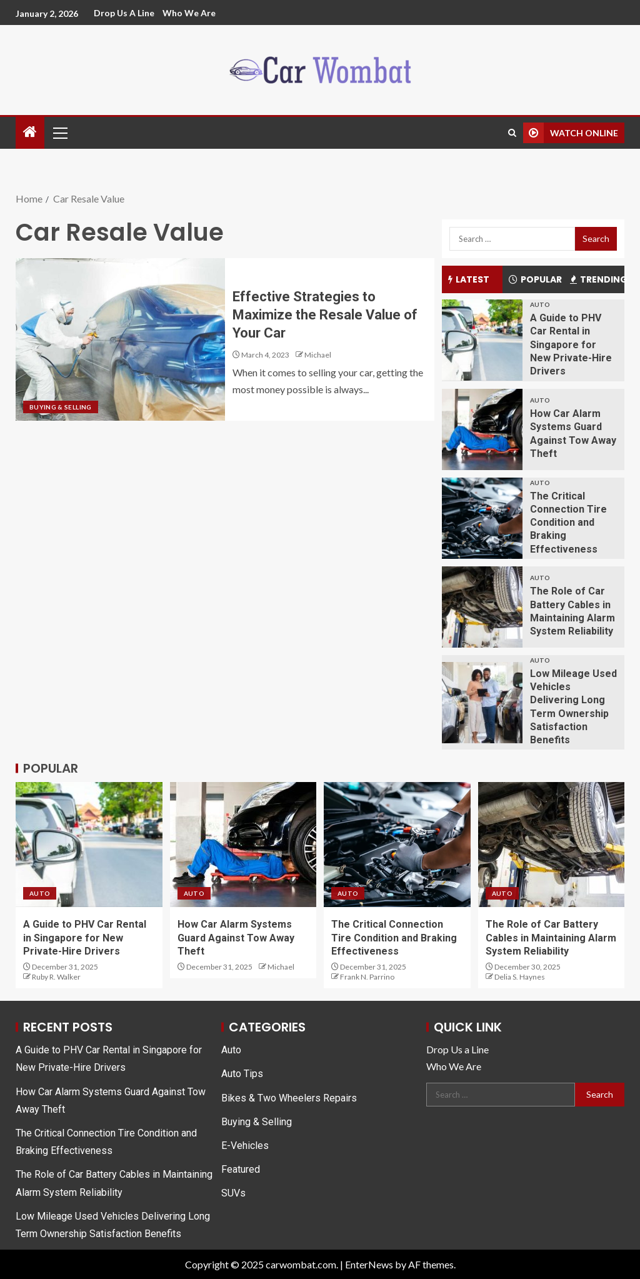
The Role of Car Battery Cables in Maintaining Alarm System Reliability (551, 937)
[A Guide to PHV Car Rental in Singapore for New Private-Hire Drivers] (482, 340)
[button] (59, 132)
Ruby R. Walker (56, 976)
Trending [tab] (597, 279)
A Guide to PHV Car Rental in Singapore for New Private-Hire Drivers (571, 344)
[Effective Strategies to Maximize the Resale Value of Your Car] (120, 339)
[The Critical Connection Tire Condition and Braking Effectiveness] (482, 518)
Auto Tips (242, 1074)
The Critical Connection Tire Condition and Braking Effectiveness (568, 522)
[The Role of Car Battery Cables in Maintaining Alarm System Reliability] (482, 607)
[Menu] (59, 132)
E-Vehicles (245, 1145)
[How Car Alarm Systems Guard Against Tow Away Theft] (482, 429)
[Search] (512, 133)
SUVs (233, 1193)
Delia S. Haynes (519, 976)
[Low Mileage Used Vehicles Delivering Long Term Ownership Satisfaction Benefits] (482, 702)
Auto (540, 304)
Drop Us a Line (124, 13)
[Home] (30, 132)
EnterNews (369, 1264)
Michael (317, 354)
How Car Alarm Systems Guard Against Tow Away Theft (236, 937)
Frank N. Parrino (367, 976)
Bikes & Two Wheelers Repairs (289, 1098)
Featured (240, 1169)
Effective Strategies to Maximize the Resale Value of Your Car (325, 315)
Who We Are (189, 13)
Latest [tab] (468, 279)
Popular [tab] (535, 279)
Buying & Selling (60, 407)
